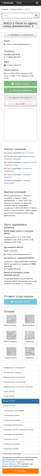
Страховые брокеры (11, 444)
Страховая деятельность (13, 425)
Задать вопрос (21, 83)
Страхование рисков (11, 420)
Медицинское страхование (14, 377)
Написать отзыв (20, 302)
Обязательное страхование (14, 382)
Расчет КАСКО (27, 153)
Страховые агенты (10, 439)
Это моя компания (20, 90)
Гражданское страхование (14, 368)
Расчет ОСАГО (9, 406)
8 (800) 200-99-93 (13, 55)
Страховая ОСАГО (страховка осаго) (18, 430)
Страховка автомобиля (12, 434)
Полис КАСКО (9, 392)
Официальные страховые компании (18, 387)
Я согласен (20, 471)
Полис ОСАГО (9, 396)
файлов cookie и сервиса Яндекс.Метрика (13, 463)
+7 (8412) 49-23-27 (13, 57)
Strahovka (7, 3)
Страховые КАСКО (11, 449)
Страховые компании (12, 453)
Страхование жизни (11, 415)
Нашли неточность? (20, 97)
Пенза (19, 3)
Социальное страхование (13, 411)
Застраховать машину (12, 372)
